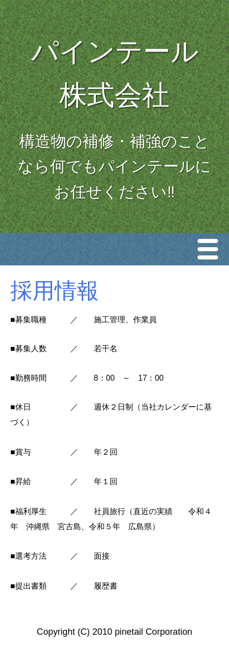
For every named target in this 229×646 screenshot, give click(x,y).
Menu (210, 249)
